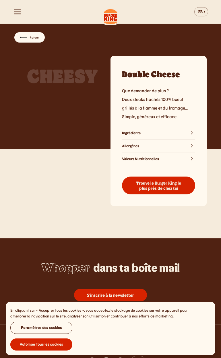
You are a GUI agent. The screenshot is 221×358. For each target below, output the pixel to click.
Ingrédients (158, 132)
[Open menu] (17, 12)
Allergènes (158, 145)
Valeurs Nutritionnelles (158, 158)
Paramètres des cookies (41, 329)
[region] (110, 330)
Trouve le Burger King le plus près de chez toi (158, 185)
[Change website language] (201, 11)
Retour (29, 37)
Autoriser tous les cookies (41, 346)
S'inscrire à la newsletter (110, 295)
